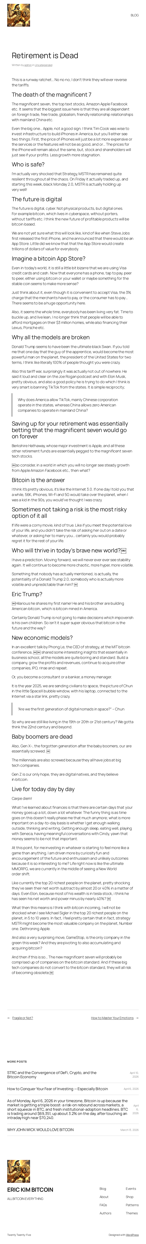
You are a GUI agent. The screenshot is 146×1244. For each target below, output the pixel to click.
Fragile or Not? (22, 1018)
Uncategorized (43, 65)
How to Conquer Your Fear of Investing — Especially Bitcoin (57, 1089)
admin (28, 65)
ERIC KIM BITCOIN (30, 1189)
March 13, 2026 (130, 1130)
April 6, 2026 (131, 1089)
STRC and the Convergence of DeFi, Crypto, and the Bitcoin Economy (51, 1075)
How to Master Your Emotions (112, 1018)
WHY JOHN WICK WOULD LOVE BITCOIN (40, 1130)
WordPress (132, 1235)
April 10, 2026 (134, 1074)
